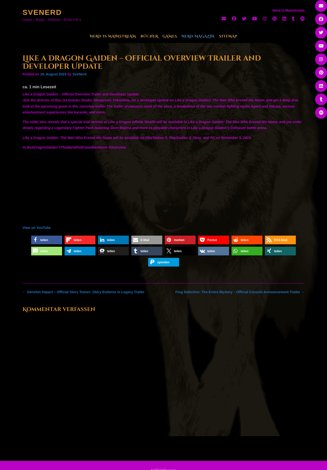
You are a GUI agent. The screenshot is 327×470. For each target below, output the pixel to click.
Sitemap (228, 36)
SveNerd (42, 12)
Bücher (149, 36)
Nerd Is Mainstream (113, 36)
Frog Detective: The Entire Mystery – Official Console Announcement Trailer (239, 292)
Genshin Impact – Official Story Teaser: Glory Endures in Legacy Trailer (83, 292)
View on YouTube (37, 228)
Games (170, 36)
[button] (46, 240)
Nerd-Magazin (198, 36)
